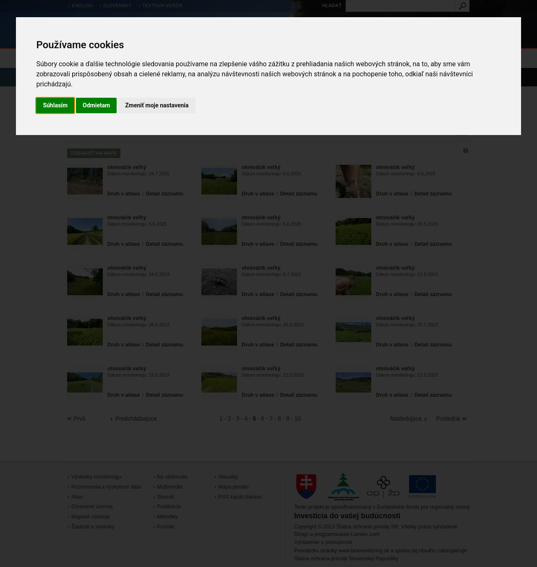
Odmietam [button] (96, 105)
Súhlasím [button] (55, 105)
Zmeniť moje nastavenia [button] (156, 105)
